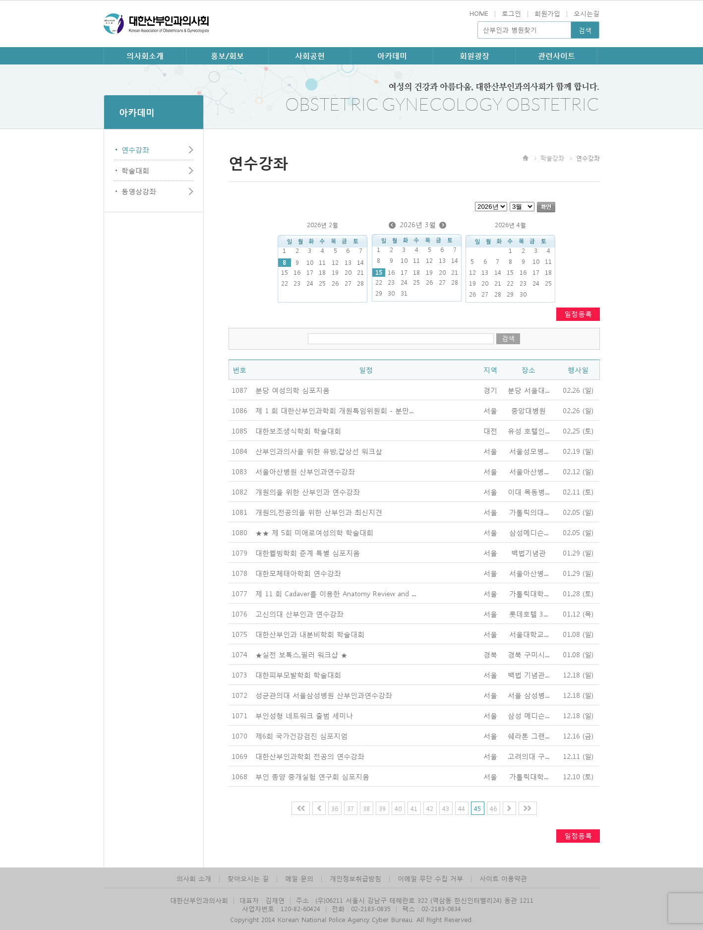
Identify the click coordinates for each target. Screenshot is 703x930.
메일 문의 (299, 878)
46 (493, 808)
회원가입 (547, 13)
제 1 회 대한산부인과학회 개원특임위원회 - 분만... (334, 410)
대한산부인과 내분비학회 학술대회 (309, 633)
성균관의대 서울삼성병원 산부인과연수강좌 (323, 694)
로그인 (511, 13)
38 (366, 808)
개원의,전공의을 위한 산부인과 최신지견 (318, 511)
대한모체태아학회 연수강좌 (298, 572)
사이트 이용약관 (503, 878)
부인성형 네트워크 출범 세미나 (304, 715)
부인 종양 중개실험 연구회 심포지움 (312, 776)
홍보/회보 (227, 56)
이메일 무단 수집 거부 (430, 878)
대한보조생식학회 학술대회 (298, 430)
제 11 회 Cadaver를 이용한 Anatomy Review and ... (335, 593)
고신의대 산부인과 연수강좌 (299, 613)
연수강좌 (135, 149)
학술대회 (135, 170)
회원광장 (474, 56)
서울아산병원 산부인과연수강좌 (305, 471)
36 (334, 808)
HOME (478, 13)
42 (429, 808)
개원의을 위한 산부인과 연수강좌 (307, 491)
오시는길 (586, 13)
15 (378, 272)
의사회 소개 (193, 878)
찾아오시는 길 (248, 878)
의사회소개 (145, 56)
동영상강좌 (138, 190)
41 (413, 808)
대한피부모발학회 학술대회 (298, 674)
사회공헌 (310, 56)
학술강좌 (552, 157)
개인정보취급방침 (355, 878)
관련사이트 (556, 56)
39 (382, 808)
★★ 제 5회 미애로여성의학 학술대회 (314, 532)
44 (461, 808)
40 (398, 808)
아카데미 (392, 56)
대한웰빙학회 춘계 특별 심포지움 (307, 552)
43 (445, 808)
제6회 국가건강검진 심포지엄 (301, 735)
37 (350, 808)
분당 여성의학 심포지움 (292, 389)
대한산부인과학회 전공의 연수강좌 (309, 755)
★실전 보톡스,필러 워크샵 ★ (301, 654)
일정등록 (578, 313)
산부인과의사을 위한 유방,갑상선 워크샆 (318, 450)
